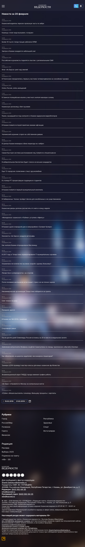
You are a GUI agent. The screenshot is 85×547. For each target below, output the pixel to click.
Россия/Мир (7, 423)
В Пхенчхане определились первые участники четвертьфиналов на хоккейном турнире (35, 79)
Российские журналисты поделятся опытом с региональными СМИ (27, 60)
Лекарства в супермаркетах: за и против (17, 273)
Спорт (46, 427)
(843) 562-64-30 (19, 489)
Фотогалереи (49, 431)
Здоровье (47, 423)
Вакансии (6, 435)
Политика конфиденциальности (14, 525)
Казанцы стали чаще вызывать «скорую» (17, 33)
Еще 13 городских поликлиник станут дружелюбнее (22, 171)
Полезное (6, 427)
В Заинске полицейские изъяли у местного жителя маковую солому (28, 97)
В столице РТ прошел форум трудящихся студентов (21, 180)
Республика (48, 419)
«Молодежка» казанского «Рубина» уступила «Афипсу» (23, 217)
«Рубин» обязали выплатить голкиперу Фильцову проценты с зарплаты (29, 393)
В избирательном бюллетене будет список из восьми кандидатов (26, 162)
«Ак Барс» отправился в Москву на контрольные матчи (23, 384)
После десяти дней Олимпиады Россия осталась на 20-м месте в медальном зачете (34, 338)
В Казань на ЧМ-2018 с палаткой (14, 319)
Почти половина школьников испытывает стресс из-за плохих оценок (28, 282)
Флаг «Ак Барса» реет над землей (15, 70)
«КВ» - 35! (6, 459)
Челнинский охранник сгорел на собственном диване (22, 134)
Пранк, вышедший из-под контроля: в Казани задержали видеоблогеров (29, 116)
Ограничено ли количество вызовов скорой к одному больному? (26, 264)
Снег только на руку (9, 301)
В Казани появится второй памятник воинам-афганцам (22, 125)
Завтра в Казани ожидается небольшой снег (19, 51)
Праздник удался (8, 310)
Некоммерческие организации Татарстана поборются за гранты (26, 291)
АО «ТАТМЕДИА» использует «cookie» (16, 521)
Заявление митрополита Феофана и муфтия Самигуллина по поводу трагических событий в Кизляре (40, 347)
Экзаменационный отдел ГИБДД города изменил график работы (26, 374)
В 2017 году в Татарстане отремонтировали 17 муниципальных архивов (29, 254)
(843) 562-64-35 (26, 494)
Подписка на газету (10, 456)
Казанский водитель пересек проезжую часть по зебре (23, 23)
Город (4, 419)
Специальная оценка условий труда (15, 526)
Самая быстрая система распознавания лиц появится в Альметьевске (29, 153)
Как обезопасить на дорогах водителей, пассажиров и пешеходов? (27, 356)
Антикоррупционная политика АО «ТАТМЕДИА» (20, 528)
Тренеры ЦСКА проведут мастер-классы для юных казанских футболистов (31, 365)
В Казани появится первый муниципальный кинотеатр (22, 190)
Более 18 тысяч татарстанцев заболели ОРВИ (19, 42)
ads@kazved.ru (8, 496)
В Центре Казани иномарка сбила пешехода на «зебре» (23, 143)
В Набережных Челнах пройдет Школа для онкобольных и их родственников (31, 199)
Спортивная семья (9, 328)
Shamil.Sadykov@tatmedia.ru (14, 482)
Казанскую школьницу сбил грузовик (16, 107)
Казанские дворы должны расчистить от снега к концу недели (26, 208)
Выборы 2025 (8, 452)
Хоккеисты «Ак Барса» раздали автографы (18, 236)
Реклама (5, 448)
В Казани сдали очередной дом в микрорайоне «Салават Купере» (27, 227)
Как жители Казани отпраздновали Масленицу (19, 245)
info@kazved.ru (8, 492)
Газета (5, 431)
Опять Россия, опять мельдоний (14, 88)
